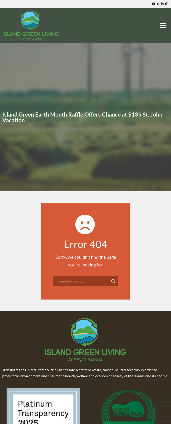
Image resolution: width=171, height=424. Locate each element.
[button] (163, 25)
